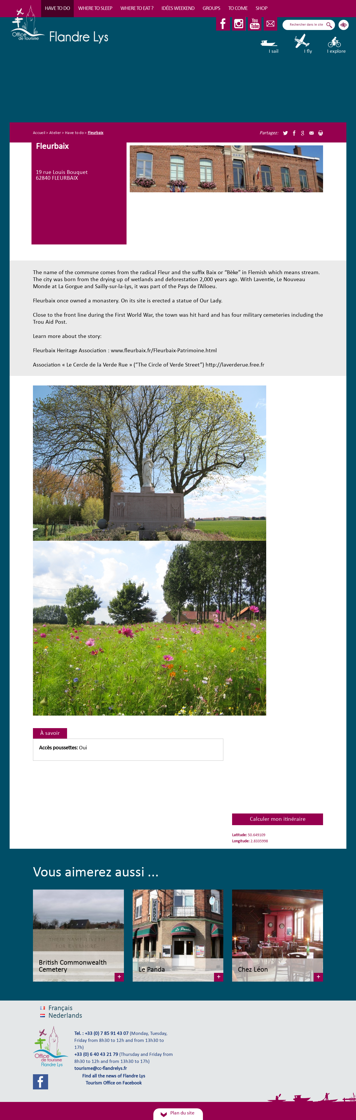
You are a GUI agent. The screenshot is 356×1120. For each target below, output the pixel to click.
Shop (261, 8)
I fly (302, 44)
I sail (269, 44)
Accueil (39, 133)
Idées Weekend (178, 8)
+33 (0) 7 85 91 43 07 (107, 1033)
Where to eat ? (136, 8)
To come (238, 8)
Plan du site (182, 1113)
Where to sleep (95, 8)
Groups (211, 8)
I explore (336, 44)
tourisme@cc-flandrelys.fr (100, 1068)
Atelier (55, 133)
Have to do (57, 8)
